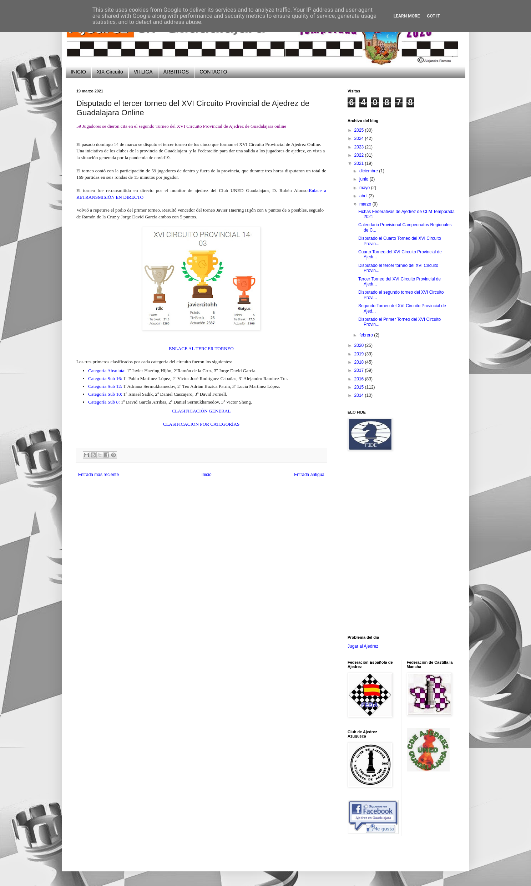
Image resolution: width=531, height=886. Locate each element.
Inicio (207, 474)
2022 (359, 155)
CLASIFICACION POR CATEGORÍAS (201, 424)
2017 (359, 370)
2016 (359, 378)
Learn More (407, 16)
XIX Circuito (110, 72)
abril (364, 195)
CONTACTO (213, 72)
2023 (359, 147)
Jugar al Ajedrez (363, 646)
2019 (359, 353)
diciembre (369, 170)
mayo (365, 187)
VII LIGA (143, 72)
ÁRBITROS (176, 72)
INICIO (78, 72)
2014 (359, 395)
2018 (359, 362)
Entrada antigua (309, 474)
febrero (366, 335)
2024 (359, 138)
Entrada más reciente (98, 474)
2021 (359, 163)
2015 (359, 387)
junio (364, 179)
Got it (433, 16)
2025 (359, 130)
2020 (359, 345)
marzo (366, 204)
